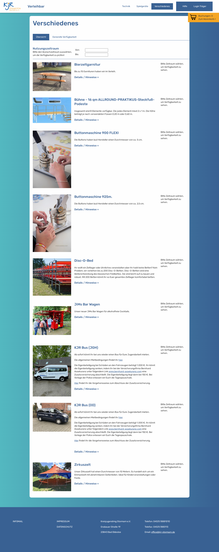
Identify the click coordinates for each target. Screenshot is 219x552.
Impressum (63, 521)
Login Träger (200, 6)
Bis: (77, 54)
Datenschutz (64, 526)
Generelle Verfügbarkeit (64, 37)
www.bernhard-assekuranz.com (125, 371)
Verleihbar (36, 6)
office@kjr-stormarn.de (163, 532)
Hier (76, 383)
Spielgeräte (142, 6)
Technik (126, 6)
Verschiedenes (162, 6)
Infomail (18, 521)
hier (120, 360)
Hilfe (185, 6)
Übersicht (41, 37)
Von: (77, 50)
